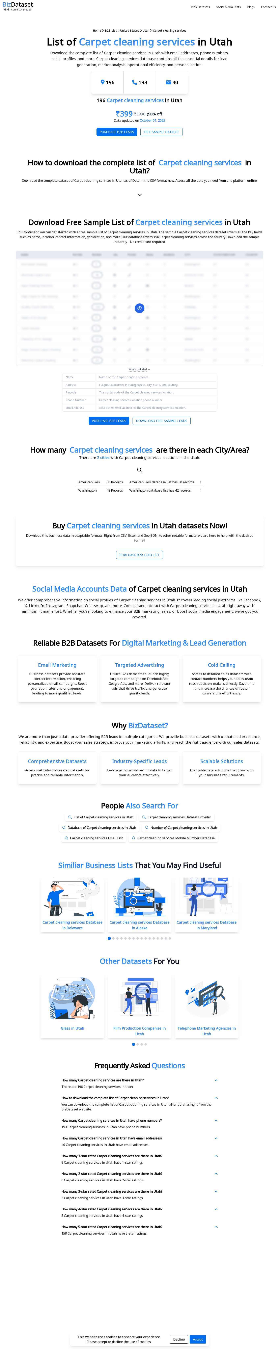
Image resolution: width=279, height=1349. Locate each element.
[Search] (139, 470)
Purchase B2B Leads (117, 132)
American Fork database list (150, 482)
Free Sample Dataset (161, 132)
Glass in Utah (72, 1028)
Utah (146, 30)
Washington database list (148, 490)
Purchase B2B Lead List (139, 555)
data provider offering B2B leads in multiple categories (109, 736)
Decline (179, 1339)
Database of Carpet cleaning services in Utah (102, 827)
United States (129, 30)
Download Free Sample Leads (161, 421)
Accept (198, 1339)
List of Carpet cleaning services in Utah (103, 817)
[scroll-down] (139, 196)
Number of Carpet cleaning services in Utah (183, 827)
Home (97, 30)
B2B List (111, 30)
